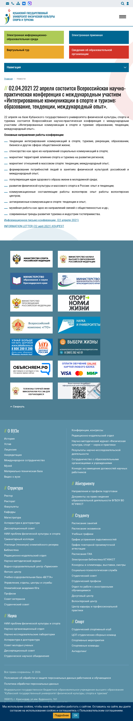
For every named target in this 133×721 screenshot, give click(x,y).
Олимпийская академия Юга (21, 588)
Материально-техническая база (23, 471)
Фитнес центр (12, 571)
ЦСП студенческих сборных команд (94, 634)
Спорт (79, 621)
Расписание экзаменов (86, 528)
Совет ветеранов (14, 599)
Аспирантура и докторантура (22, 522)
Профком (10, 593)
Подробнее (62, 715)
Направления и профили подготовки (94, 491)
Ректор (8, 495)
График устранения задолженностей (94, 539)
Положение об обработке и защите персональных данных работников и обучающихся (57, 678)
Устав (7, 444)
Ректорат (9, 501)
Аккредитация (13, 455)
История (9, 438)
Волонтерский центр (84, 601)
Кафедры (10, 512)
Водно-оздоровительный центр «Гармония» (31, 566)
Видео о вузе (12, 476)
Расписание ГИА (82, 554)
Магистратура (12, 517)
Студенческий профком (86, 581)
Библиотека (11, 550)
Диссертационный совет (19, 528)
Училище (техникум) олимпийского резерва (31, 544)
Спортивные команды (85, 645)
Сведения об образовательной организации (92, 52)
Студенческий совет (16, 604)
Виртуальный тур (18, 50)
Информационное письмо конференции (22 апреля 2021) (41, 220)
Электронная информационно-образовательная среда (27, 37)
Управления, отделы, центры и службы (28, 582)
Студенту (82, 515)
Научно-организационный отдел (24, 628)
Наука (12, 615)
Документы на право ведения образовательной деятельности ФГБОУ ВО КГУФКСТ (98, 500)
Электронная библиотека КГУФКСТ (93, 559)
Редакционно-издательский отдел (25, 555)
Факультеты (11, 506)
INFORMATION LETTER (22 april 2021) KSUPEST (34, 226)
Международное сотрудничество (24, 460)
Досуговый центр (82, 595)
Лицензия (10, 449)
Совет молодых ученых (18, 645)
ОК (75, 715)
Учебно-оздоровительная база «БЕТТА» (28, 577)
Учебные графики (82, 534)
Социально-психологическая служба (94, 570)
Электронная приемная (87, 35)
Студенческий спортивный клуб (91, 629)
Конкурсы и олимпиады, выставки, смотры (99, 564)
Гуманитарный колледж (19, 539)
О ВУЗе (13, 430)
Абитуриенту (84, 483)
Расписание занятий (84, 523)
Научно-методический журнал (22, 560)
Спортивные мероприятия (88, 640)
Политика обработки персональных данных (31, 683)
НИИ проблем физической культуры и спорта (32, 533)
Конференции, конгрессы (87, 430)
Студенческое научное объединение (26, 656)
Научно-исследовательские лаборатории (29, 634)
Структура (15, 488)
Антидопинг (79, 651)
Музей (8, 465)
